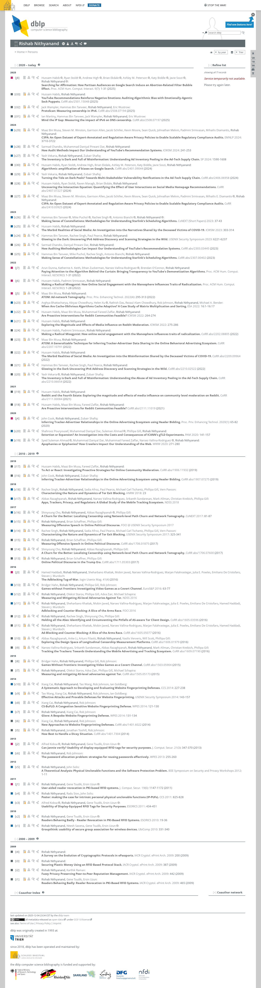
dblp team (63, 915)
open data (57, 919)
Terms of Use (27, 923)
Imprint (57, 923)
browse (39, 5)
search (54, 5)
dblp (27, 5)
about (67, 5)
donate (94, 5)
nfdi (79, 5)
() (75, 88)
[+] (214, 892)
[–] (210, 65)
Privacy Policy (43, 923)
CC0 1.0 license (81, 919)
